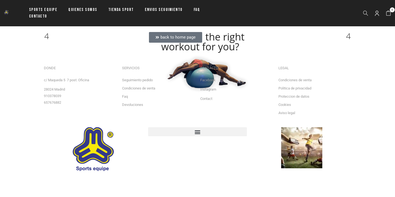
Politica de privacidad (294, 88)
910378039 (52, 96)
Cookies (284, 105)
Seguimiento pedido (137, 80)
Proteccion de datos (293, 96)
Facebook (208, 80)
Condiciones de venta (138, 88)
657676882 (52, 102)
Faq (125, 96)
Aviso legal (286, 113)
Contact (206, 99)
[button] (388, 13)
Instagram (208, 89)
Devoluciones (132, 105)
